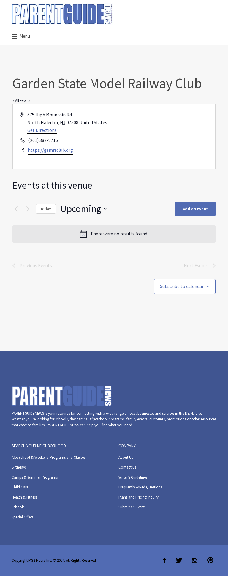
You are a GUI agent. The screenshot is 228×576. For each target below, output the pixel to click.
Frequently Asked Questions (140, 487)
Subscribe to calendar (182, 286)
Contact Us (127, 467)
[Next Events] (27, 208)
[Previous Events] (16, 208)
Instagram (194, 560)
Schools (18, 506)
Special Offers (22, 517)
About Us (125, 457)
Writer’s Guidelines (132, 477)
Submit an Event (131, 506)
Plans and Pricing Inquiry (138, 497)
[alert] (114, 234)
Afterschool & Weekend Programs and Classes (48, 457)
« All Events (21, 100)
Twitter (179, 560)
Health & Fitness (24, 497)
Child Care (20, 487)
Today (45, 208)
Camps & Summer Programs (35, 477)
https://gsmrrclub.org (50, 150)
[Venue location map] (164, 136)
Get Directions (42, 130)
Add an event (195, 208)
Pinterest (210, 560)
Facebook (164, 560)
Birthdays (19, 467)
